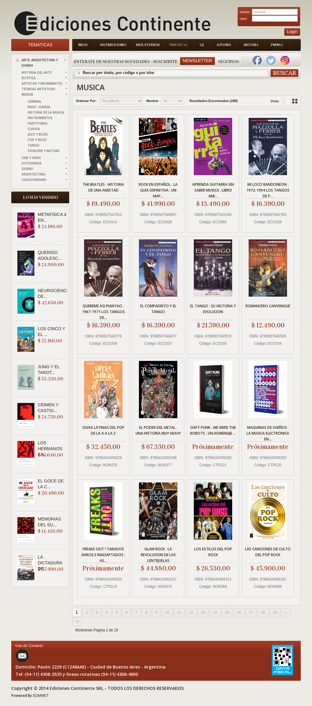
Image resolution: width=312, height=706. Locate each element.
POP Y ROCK (37, 140)
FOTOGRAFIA (31, 163)
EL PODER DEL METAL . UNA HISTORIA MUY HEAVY (158, 430)
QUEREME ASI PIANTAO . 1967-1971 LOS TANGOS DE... (103, 310)
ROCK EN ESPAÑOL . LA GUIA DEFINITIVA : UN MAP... (158, 189)
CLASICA (34, 129)
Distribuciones (113, 45)
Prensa (277, 45)
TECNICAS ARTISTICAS (38, 89)
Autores (223, 45)
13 (203, 612)
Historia (251, 45)
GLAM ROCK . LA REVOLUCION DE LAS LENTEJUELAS (158, 553)
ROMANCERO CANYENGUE (268, 306)
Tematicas (178, 45)
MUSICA (27, 94)
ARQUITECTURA (33, 174)
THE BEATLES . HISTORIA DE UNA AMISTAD (103, 187)
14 (215, 612)
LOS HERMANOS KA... (50, 448)
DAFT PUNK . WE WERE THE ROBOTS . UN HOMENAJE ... (213, 430)
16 (239, 612)
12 (191, 612)
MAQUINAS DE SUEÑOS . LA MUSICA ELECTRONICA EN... (267, 432)
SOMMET (41, 696)
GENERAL (34, 101)
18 (263, 612)
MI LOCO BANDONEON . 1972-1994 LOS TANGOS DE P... (267, 189)
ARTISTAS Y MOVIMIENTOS (42, 83)
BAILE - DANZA (39, 107)
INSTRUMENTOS (40, 118)
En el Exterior (148, 45)
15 (227, 612)
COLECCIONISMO (34, 180)
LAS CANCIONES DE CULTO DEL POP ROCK (268, 551)
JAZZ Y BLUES (38, 134)
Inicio (83, 45)
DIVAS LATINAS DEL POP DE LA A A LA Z (103, 430)
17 (251, 612)
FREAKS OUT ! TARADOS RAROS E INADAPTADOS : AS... (103, 553)
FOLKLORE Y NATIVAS (44, 151)
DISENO (27, 169)
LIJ (202, 45)
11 (179, 612)
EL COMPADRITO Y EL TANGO (158, 308)
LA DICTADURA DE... (50, 563)
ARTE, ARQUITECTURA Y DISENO (40, 63)
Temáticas (40, 44)
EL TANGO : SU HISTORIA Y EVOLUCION (213, 308)
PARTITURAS (38, 123)
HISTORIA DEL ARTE (36, 72)
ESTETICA (29, 78)
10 (167, 612)
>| (77, 621)
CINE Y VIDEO (31, 158)
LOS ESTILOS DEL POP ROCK (213, 551)
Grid (285, 101)
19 (275, 612)
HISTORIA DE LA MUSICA (46, 112)
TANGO (33, 145)
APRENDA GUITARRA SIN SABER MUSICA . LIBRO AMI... (213, 189)
